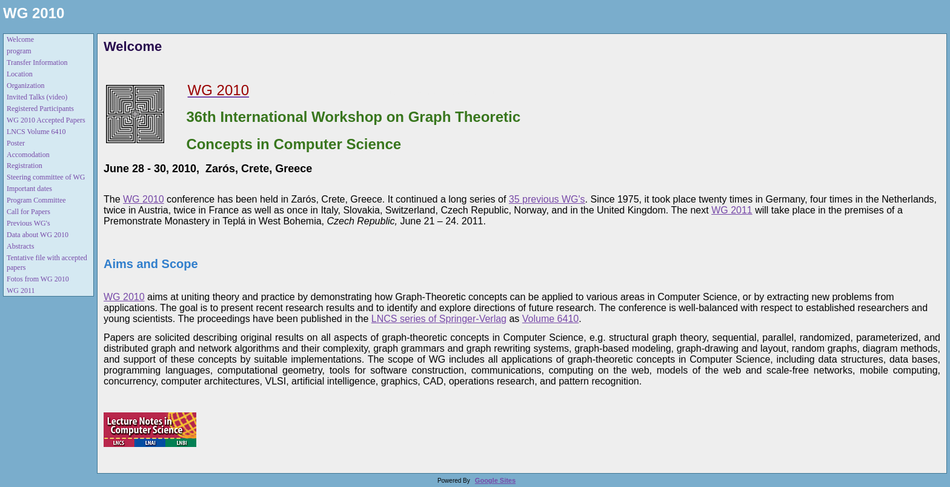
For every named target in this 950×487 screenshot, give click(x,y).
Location (20, 74)
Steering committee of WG (46, 177)
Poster (16, 143)
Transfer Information (37, 62)
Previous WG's (28, 223)
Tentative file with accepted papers (47, 263)
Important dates (29, 188)
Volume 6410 (550, 319)
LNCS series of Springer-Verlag (439, 319)
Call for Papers (28, 211)
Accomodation (28, 154)
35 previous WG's (547, 199)
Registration (24, 165)
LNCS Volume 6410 (36, 131)
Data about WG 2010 (37, 234)
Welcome (20, 39)
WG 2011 (21, 290)
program (19, 51)
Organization (25, 85)
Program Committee (36, 200)
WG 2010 (33, 13)
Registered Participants (40, 108)
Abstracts (20, 246)
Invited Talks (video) (37, 97)
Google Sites (495, 480)
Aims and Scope (151, 263)
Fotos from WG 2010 (38, 279)
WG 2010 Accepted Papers (46, 120)
